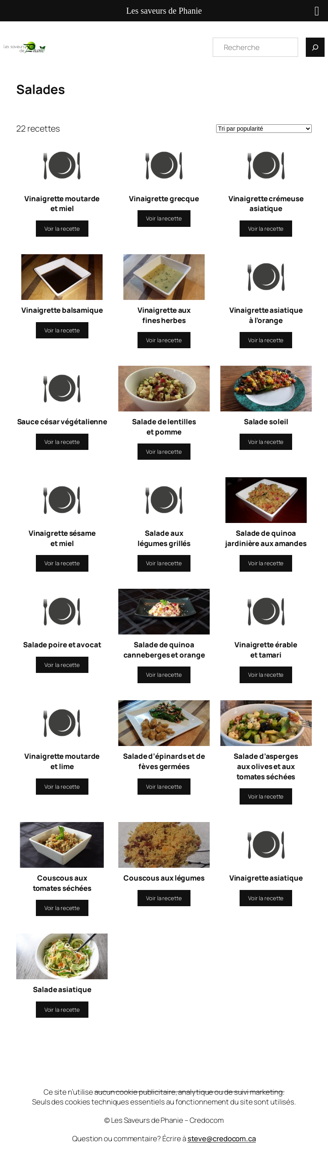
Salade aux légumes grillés (164, 538)
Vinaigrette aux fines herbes (164, 315)
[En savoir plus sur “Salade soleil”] (266, 442)
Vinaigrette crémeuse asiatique (266, 204)
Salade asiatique (62, 989)
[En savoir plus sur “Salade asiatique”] (62, 1009)
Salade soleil (266, 421)
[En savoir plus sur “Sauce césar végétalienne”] (62, 442)
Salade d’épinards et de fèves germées (164, 761)
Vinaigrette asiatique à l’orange (266, 315)
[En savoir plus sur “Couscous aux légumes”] (164, 898)
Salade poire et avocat (62, 644)
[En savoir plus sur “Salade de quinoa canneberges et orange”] (164, 675)
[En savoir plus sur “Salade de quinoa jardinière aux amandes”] (266, 563)
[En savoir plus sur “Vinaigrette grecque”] (164, 218)
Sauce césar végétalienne (62, 421)
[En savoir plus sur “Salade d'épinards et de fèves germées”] (164, 786)
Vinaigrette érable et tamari (265, 650)
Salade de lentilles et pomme (164, 427)
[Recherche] (315, 47)
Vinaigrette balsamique (62, 310)
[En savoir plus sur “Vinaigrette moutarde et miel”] (62, 228)
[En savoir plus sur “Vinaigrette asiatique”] (266, 898)
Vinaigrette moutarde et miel (62, 204)
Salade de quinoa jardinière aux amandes (266, 538)
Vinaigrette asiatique (266, 878)
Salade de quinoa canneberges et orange (164, 650)
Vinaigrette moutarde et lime (62, 761)
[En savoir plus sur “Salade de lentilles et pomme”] (164, 451)
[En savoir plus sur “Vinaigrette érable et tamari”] (266, 675)
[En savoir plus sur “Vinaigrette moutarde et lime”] (62, 786)
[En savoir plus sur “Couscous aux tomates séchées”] (62, 908)
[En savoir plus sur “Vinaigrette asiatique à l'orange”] (266, 340)
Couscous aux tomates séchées (62, 883)
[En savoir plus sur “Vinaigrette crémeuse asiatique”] (266, 228)
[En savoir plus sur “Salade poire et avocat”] (62, 665)
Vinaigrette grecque (164, 198)
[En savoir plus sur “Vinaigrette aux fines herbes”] (164, 340)
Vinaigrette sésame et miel (62, 538)
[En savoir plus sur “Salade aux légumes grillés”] (164, 563)
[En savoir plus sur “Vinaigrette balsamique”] (62, 330)
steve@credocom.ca (221, 1138)
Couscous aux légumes (164, 878)
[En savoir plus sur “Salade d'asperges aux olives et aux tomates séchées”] (266, 796)
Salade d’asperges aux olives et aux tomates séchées (266, 766)
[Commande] (264, 128)
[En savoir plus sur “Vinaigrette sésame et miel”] (62, 563)
